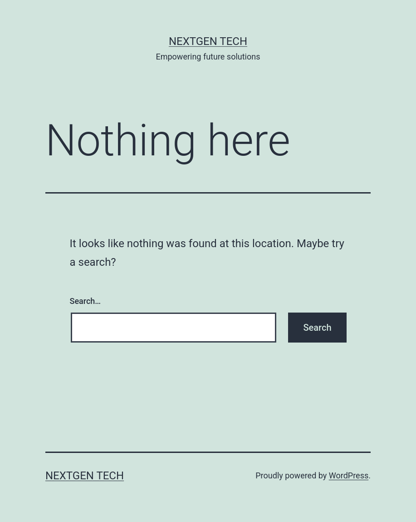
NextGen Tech (208, 41)
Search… (85, 301)
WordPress (348, 475)
